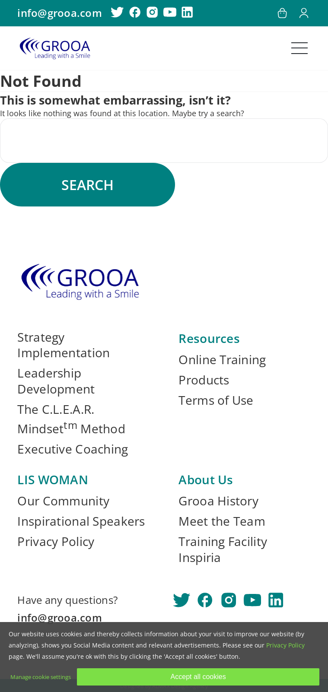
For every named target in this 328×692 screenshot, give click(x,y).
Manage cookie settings (40, 677)
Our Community (63, 501)
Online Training (222, 360)
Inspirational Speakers (81, 521)
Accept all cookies (198, 676)
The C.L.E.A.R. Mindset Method (71, 419)
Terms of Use (215, 400)
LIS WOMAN (52, 479)
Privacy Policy (55, 541)
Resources (209, 338)
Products (203, 380)
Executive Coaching (72, 449)
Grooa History (218, 501)
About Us (205, 479)
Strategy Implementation (63, 345)
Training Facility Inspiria (222, 549)
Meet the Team (221, 521)
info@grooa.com (59, 13)
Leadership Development (56, 381)
